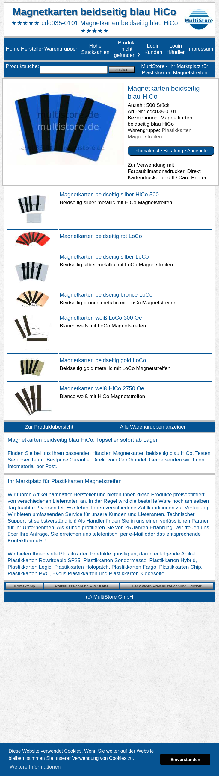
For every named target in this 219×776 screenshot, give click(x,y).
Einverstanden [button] (185, 759)
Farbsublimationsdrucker (156, 171)
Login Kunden (153, 49)
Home (13, 49)
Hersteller (32, 49)
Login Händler (176, 49)
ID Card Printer (189, 177)
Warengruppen (61, 49)
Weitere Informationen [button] (35, 767)
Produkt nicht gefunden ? (127, 49)
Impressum (200, 49)
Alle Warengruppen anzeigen (153, 427)
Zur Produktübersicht (49, 427)
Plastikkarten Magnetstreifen (159, 133)
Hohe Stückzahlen (95, 49)
